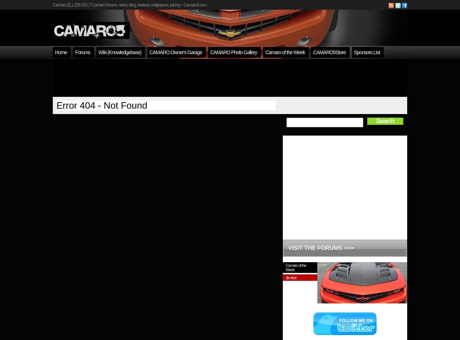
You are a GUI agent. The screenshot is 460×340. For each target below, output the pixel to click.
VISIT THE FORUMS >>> (321, 248)
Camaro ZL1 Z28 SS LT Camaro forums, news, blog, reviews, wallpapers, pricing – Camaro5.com (130, 5)
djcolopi (291, 277)
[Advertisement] (230, 78)
